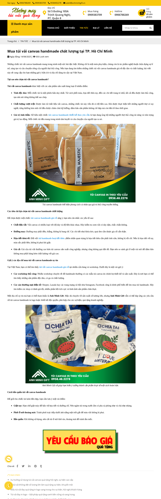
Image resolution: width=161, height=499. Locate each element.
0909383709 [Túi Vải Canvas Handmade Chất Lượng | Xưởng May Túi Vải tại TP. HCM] (39, 3)
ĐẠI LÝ (96, 27)
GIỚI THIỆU (69, 27)
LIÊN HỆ (108, 27)
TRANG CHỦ (53, 27)
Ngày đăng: (13, 56)
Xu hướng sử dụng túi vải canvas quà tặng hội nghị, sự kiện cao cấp (42, 479)
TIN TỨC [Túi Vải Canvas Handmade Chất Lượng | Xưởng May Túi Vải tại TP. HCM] (24, 41)
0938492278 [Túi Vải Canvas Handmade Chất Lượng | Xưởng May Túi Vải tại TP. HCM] (54, 3)
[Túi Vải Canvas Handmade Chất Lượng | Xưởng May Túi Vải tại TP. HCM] (44, 13)
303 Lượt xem (41, 56)
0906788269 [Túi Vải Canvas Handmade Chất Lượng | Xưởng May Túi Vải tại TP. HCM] (24, 3)
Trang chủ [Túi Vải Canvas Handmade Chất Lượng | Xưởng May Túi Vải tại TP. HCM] (12, 41)
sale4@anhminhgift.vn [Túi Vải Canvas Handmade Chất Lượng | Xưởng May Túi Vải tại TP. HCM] (74, 3)
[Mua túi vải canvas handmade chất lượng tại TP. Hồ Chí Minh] (23, 12)
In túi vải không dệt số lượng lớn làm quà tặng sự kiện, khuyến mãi (42, 484)
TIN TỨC (84, 27)
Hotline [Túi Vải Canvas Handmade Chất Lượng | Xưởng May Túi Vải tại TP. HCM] (118, 11)
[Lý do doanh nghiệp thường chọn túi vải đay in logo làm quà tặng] (80, 441)
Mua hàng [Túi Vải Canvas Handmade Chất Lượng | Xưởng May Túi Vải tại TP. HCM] (93, 11)
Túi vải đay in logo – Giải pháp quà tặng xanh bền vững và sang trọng (43, 494)
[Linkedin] (29, 466)
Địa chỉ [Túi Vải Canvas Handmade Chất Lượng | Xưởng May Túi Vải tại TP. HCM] (51, 7)
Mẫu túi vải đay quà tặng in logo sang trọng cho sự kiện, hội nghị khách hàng (46, 489)
